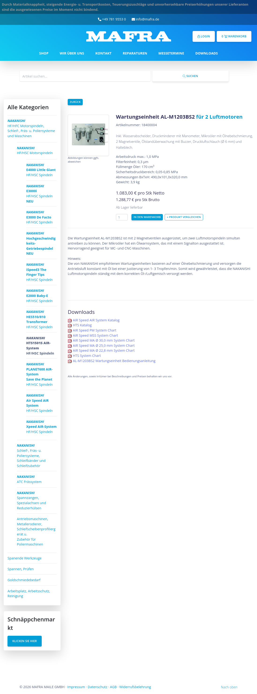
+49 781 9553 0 (112, 19)
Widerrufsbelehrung (135, 687)
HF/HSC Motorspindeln (35, 150)
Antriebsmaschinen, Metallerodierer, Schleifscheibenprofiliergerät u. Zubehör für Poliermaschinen (36, 531)
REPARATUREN (135, 53)
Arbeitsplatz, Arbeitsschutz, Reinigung (28, 593)
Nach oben (229, 687)
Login (203, 36)
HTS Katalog (82, 325)
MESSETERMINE (171, 53)
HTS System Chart (87, 355)
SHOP (43, 53)
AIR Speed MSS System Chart (95, 335)
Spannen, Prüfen (20, 569)
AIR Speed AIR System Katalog (96, 320)
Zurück (75, 102)
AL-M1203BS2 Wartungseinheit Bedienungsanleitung (114, 361)
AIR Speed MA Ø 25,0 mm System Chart (104, 345)
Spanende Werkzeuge (24, 558)
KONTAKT (103, 53)
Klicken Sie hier (24, 641)
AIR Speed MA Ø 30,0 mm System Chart (104, 340)
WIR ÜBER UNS (72, 53)
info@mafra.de (145, 19)
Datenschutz (97, 687)
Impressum (76, 687)
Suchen (190, 76)
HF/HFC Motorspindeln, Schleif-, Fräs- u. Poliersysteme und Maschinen (31, 128)
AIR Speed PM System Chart (94, 330)
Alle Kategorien (28, 107)
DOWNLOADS (206, 53)
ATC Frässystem (29, 479)
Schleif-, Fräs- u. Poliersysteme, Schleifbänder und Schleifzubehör (31, 455)
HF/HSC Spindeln (41, 170)
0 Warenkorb (234, 36)
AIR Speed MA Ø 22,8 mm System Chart (104, 350)
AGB (113, 687)
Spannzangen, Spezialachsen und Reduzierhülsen (31, 500)
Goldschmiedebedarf (23, 580)
